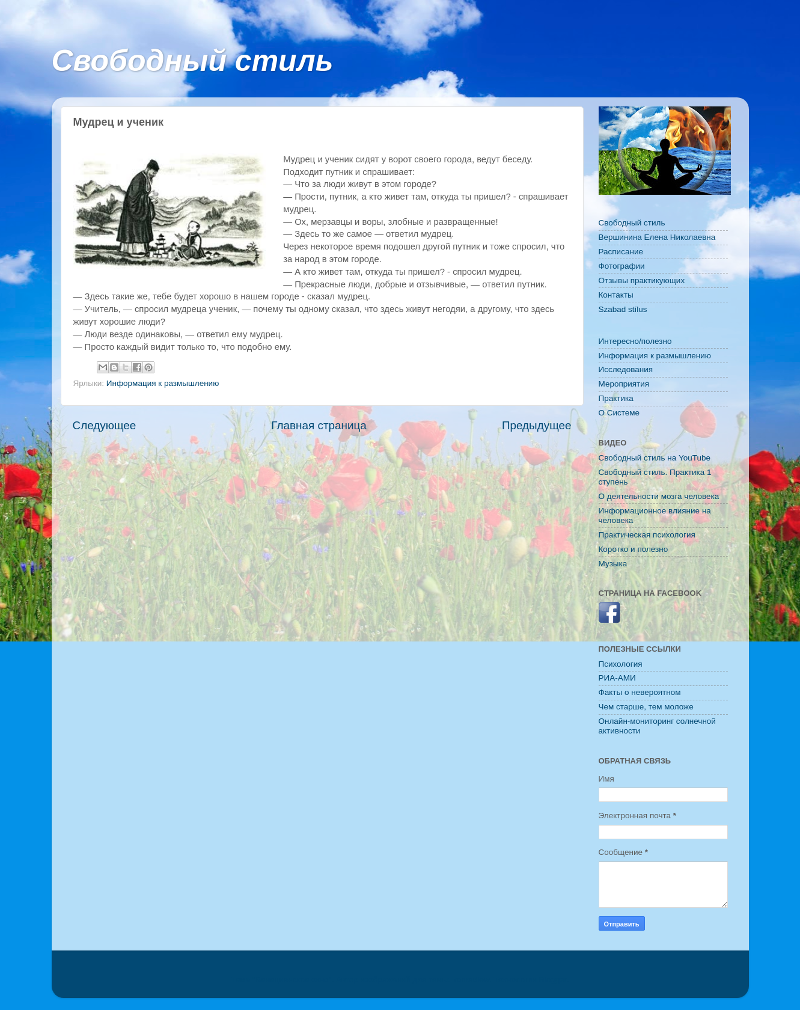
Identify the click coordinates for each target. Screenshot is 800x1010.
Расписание (621, 251)
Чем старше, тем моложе (646, 706)
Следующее (104, 425)
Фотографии (622, 266)
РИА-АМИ (617, 677)
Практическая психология (647, 534)
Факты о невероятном (640, 692)
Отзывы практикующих (642, 280)
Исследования (626, 369)
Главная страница (319, 425)
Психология (621, 664)
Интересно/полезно (635, 341)
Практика (616, 398)
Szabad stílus (623, 309)
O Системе (619, 412)
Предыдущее (537, 425)
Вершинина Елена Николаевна (657, 237)
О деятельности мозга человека (659, 496)
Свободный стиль (193, 61)
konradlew (471, 979)
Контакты (616, 294)
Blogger (553, 979)
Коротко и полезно (633, 549)
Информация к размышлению (162, 383)
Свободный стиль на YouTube (654, 457)
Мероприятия (624, 383)
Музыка (613, 563)
